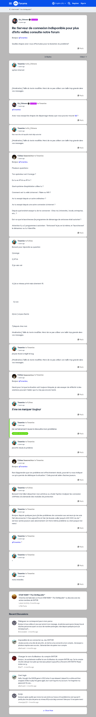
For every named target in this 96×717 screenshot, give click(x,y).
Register (75, 3)
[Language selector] (59, 3)
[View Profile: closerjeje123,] (14, 696)
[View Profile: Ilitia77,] (14, 658)
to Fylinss (29, 241)
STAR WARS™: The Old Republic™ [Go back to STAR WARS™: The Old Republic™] (20, 9)
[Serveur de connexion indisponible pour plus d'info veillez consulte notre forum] (28, 22)
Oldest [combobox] (83, 57)
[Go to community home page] (20, 3)
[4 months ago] (31, 648)
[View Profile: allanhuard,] (14, 642)
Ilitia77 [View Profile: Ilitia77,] (20, 667)
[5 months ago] (33, 702)
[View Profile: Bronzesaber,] (14, 623)
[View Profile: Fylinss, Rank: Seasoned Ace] (14, 157)
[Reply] (80, 48)
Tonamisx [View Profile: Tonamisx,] (21, 64)
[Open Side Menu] (10, 3)
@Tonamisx (23, 38)
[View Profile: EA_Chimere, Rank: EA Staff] (15, 21)
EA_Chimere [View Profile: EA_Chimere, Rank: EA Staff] (23, 20)
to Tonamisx (41, 103)
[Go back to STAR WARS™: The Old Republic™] (52, 595)
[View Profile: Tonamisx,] (14, 65)
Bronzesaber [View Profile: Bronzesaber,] (22, 632)
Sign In (83, 3)
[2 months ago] (33, 632)
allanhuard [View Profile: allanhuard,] (21, 648)
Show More (48, 711)
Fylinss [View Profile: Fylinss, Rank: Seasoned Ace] (20, 156)
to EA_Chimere (31, 64)
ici (76, 115)
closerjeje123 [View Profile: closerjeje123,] (23, 702)
